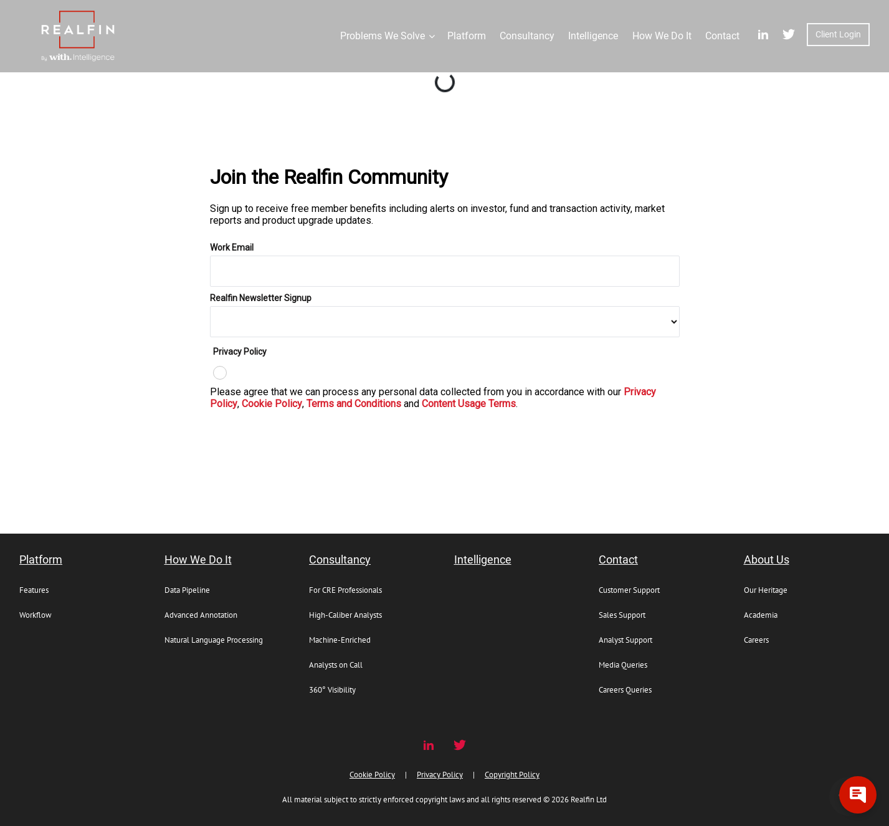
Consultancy (340, 560)
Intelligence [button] (593, 36)
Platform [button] (466, 36)
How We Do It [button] (662, 36)
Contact (618, 560)
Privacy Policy (440, 774)
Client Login (838, 34)
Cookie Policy (372, 774)
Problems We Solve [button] (382, 36)
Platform (40, 560)
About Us (766, 560)
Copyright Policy (512, 774)
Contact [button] (722, 36)
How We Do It (198, 560)
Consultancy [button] (527, 36)
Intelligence (482, 560)
